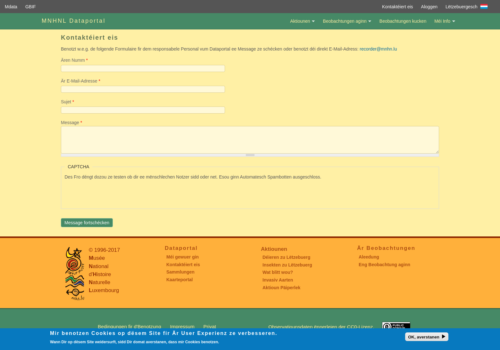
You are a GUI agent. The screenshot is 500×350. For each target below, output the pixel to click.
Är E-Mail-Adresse (80, 81)
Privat (210, 326)
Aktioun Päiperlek (281, 287)
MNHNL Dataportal (73, 21)
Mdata (11, 6)
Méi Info (442, 24)
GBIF (30, 6)
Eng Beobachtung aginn (384, 264)
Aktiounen (300, 24)
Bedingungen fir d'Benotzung (129, 326)
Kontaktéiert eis (397, 6)
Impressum (182, 326)
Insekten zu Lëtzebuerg (287, 264)
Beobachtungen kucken (402, 21)
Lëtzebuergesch (462, 6)
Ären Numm (74, 60)
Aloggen (429, 6)
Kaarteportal (179, 279)
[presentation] (113, 192)
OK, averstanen (423, 337)
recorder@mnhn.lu (378, 49)
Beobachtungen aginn (344, 24)
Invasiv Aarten (277, 279)
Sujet (67, 101)
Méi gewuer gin (182, 256)
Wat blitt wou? (277, 272)
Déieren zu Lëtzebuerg (286, 257)
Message (71, 122)
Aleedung (369, 256)
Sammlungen (180, 271)
